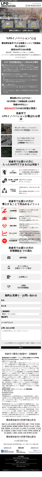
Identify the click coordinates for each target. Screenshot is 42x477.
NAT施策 (21, 462)
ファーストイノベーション (21, 470)
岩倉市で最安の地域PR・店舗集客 (9, 0)
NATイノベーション (21, 466)
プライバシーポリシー (21, 474)
